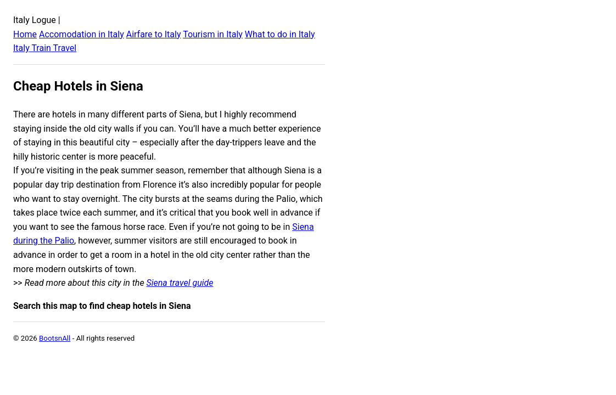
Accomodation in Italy (81, 34)
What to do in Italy (280, 34)
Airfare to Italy (153, 34)
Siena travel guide (180, 283)
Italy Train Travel (44, 48)
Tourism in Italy (213, 34)
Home (25, 34)
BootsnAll (54, 338)
